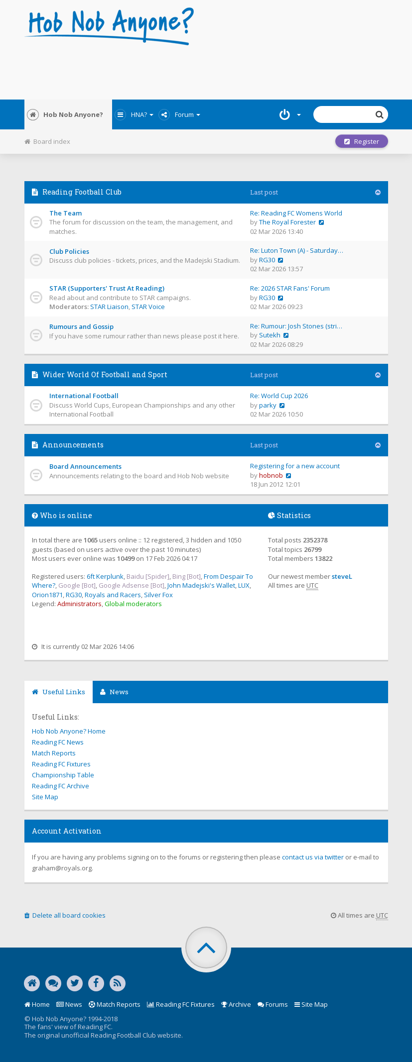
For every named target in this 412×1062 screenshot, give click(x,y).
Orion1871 (47, 594)
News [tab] (114, 691)
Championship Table (63, 774)
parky (267, 405)
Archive (236, 1004)
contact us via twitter (313, 856)
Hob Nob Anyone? (65, 114)
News (69, 1004)
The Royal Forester (287, 221)
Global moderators (133, 603)
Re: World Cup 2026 (279, 395)
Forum (179, 114)
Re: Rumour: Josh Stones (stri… (296, 325)
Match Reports (54, 752)
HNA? (134, 114)
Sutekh (269, 334)
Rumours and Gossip (81, 326)
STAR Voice (148, 306)
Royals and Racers (113, 594)
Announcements (73, 444)
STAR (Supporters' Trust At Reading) (106, 288)
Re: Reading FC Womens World (296, 213)
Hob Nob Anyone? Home (69, 731)
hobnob (271, 475)
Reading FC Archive (60, 785)
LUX (244, 585)
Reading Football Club (82, 192)
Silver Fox (158, 594)
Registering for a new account (295, 465)
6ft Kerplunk (105, 576)
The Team (65, 213)
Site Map (45, 796)
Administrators (79, 603)
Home (37, 1004)
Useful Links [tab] (58, 691)
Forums (273, 1004)
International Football (84, 395)
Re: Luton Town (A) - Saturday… (296, 250)
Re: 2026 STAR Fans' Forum (290, 288)
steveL (342, 576)
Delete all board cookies (65, 915)
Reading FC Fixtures (61, 763)
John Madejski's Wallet (201, 585)
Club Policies (69, 251)
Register (361, 141)
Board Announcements (85, 466)
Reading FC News (58, 742)
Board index (47, 141)
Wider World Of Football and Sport (104, 374)
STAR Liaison (109, 306)
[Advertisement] (206, 69)
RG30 (267, 259)
